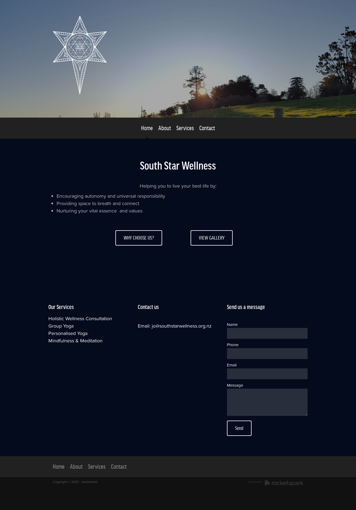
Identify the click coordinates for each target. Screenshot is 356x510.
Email (232, 365)
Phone (232, 345)
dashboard (89, 481)
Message (235, 385)
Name (232, 324)
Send (239, 428)
